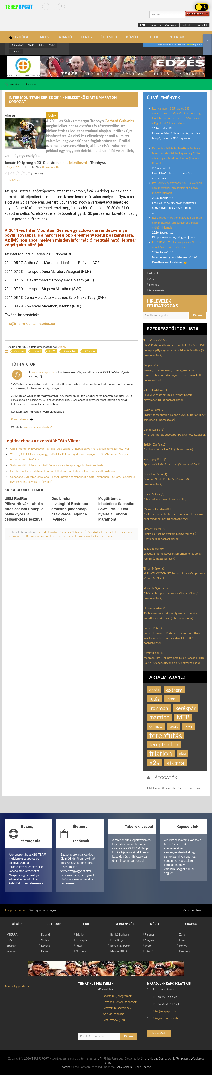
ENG (143, 25)
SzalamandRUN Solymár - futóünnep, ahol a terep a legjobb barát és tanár (56, 465)
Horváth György (155, 588)
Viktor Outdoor (155, 390)
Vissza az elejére (194, 910)
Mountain (91, 351)
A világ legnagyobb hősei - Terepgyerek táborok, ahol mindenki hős (173, 516)
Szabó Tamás (153, 548)
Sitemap (154, 284)
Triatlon (80, 934)
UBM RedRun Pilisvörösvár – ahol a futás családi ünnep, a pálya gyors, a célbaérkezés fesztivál (69, 448)
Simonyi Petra (154, 528)
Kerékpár (81, 940)
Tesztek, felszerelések (117, 1008)
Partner (149, 934)
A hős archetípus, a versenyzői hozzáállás (170, 595)
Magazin (150, 940)
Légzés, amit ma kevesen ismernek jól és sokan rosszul (172, 556)
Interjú (149, 951)
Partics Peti (152, 628)
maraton (20, 351)
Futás (79, 945)
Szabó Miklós (153, 494)
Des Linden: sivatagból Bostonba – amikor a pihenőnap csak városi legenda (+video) (71, 509)
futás (154, 699)
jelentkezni (78, 162)
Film (182, 940)
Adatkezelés (156, 290)
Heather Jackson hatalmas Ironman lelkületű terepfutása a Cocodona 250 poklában (62, 471)
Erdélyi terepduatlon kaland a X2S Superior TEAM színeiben (174, 417)
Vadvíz (45, 940)
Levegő (45, 945)
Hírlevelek (16, 51)
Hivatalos (155, 273)
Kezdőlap (15, 84)
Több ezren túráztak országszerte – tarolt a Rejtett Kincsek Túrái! (170, 615)
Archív (62, 346)
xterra (175, 762)
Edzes (42, 45)
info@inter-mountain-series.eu (30, 323)
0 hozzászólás (50, 167)
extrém (174, 690)
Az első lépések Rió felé (168, 449)
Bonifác (189, 44)
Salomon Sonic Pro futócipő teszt (166, 481)
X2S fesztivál (17, 45)
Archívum (171, 25)
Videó (52, 45)
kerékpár (185, 708)
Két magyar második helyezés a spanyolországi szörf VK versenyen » (69, 536)
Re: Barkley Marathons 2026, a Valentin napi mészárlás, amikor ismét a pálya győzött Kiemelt (177, 187)
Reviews (156, 25)
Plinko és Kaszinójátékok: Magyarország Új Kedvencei (170, 536)
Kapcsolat (201, 25)
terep (189, 726)
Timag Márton (154, 568)
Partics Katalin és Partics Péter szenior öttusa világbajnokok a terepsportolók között (171, 638)
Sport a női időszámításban (171, 464)
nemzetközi (70, 351)
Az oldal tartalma (113, 1014)
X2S (9, 940)
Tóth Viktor (15, 179)
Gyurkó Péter (153, 409)
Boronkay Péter (155, 474)
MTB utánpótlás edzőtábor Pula (174, 434)
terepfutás (165, 735)
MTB (53, 351)
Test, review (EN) (114, 1020)
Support (150, 365)
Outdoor (81, 951)
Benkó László (153, 429)
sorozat (37, 351)
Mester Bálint (118, 951)
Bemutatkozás (22, 419)
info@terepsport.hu (165, 1011)
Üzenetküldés (159, 1033)
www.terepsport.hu (43, 372)
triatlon (160, 753)
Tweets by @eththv (17, 986)
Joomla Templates (177, 1058)
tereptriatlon (163, 744)
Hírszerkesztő (154, 608)
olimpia (155, 726)
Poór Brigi (116, 940)
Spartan (11, 945)
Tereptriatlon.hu (15, 910)
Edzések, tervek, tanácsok (120, 1002)
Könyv (183, 945)
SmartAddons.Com (152, 1058)
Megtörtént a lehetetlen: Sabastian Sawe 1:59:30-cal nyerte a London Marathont (116, 509)
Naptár (31, 45)
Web (148, 945)
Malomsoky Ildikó (157, 509)
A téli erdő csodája (164, 499)
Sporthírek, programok (117, 996)
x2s (154, 762)
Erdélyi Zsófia (154, 444)
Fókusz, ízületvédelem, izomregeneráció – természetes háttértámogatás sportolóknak (172, 375)
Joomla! (65, 1066)
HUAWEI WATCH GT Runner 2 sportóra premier (174, 576)
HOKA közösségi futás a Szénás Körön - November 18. (168, 397)
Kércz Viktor (153, 652)
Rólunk (186, 25)
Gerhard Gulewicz (119, 121)
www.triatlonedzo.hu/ (38, 427)
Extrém (45, 951)
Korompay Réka (155, 459)
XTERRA (12, 934)
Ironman (158, 708)
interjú (172, 698)
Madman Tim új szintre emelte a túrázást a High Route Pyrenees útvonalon (173, 660)
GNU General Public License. (134, 1066)
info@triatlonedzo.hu (166, 1018)
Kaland (45, 934)
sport (173, 726)
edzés (154, 689)
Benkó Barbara (119, 934)
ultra (182, 753)
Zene (182, 934)
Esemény (185, 951)
